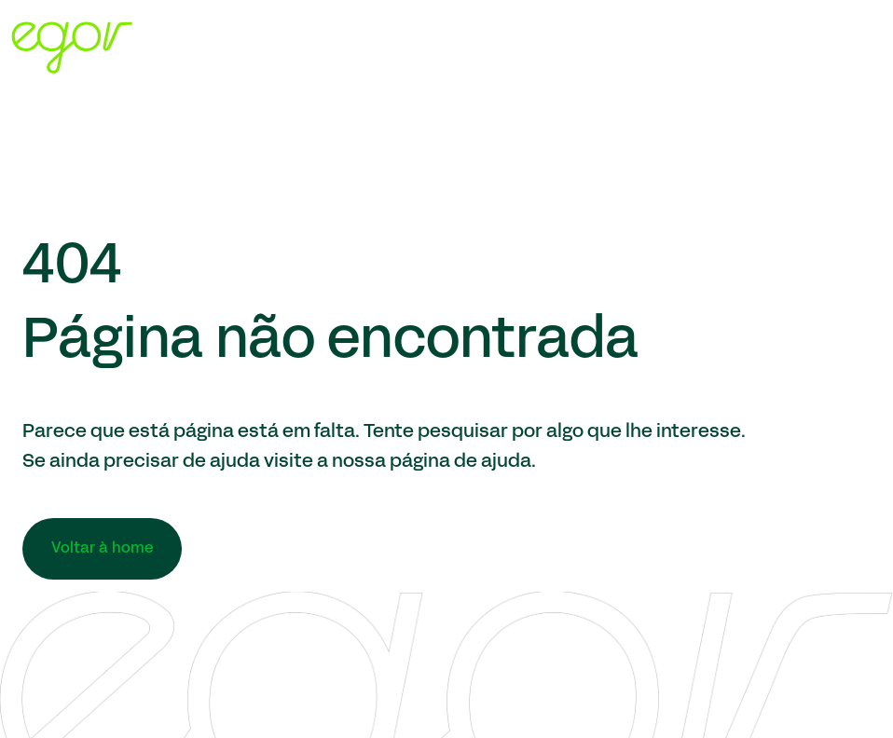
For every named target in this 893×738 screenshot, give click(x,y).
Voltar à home (102, 548)
